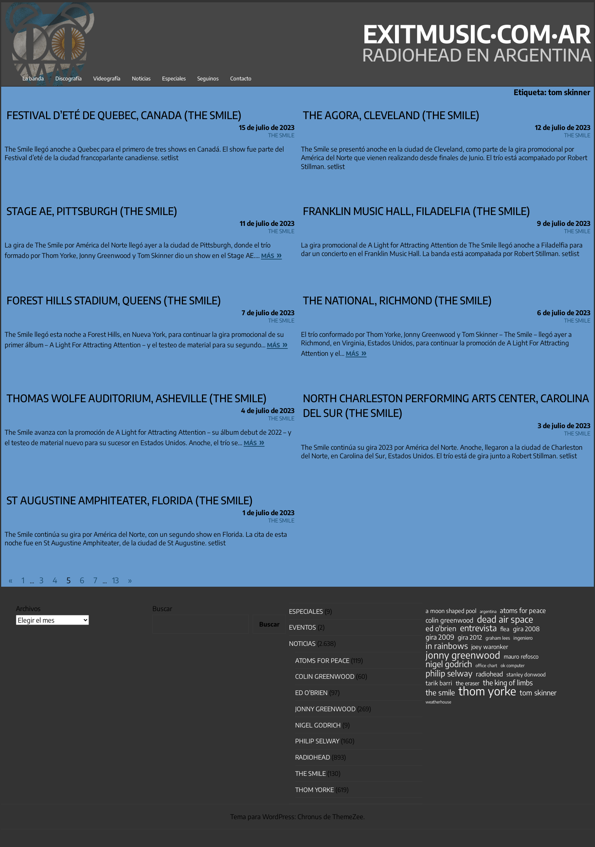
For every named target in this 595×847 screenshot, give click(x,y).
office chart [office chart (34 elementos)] (486, 665)
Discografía (68, 78)
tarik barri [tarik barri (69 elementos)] (439, 682)
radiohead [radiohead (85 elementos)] (489, 674)
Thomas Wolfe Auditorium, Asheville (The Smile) (137, 398)
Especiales (174, 78)
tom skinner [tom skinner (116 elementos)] (538, 693)
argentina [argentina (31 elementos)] (488, 611)
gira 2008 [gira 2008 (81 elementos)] (526, 629)
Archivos (28, 608)
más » (271, 254)
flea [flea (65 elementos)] (505, 628)
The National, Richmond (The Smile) (397, 300)
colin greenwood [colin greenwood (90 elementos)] (450, 620)
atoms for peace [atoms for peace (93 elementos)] (523, 610)
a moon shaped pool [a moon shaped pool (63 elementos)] (451, 610)
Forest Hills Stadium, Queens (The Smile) (114, 300)
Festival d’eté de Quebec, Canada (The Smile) (124, 114)
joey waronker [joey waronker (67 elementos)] (489, 646)
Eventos (302, 627)
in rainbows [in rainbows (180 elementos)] (447, 646)
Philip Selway (317, 741)
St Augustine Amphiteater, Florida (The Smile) (130, 500)
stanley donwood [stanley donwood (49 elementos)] (526, 674)
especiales (306, 611)
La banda (33, 78)
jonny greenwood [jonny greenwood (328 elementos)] (463, 655)
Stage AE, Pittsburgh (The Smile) (92, 210)
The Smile (281, 134)
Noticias (141, 78)
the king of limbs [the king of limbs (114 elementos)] (508, 682)
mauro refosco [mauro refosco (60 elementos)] (521, 656)
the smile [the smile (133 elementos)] (440, 692)
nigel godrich (318, 725)
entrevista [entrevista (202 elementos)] (478, 628)
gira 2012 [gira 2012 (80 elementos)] (470, 637)
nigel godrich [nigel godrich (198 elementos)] (449, 664)
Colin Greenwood (324, 676)
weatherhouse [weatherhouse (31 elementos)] (438, 701)
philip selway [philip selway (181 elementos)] (449, 673)
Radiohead (312, 757)
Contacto (240, 78)
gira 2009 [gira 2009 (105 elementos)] (440, 637)
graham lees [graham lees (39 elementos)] (498, 638)
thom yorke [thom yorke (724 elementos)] (487, 691)
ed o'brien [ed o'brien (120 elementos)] (441, 628)
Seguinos (208, 78)
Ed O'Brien (311, 693)
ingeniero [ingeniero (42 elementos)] (523, 638)
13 (115, 580)
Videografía (106, 78)
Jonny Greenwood (325, 709)
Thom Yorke (314, 790)
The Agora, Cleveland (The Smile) (391, 114)
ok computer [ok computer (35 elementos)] (513, 665)
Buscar (162, 608)
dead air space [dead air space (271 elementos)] (505, 619)
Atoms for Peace (322, 660)
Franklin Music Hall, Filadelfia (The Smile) (416, 210)
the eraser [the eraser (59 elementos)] (467, 683)
